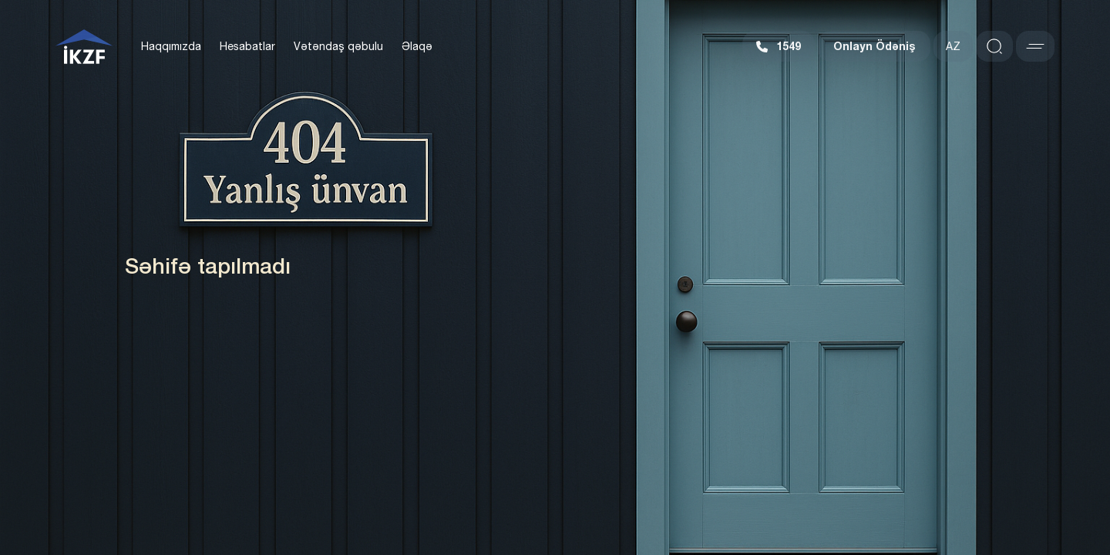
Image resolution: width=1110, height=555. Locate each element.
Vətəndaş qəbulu (338, 46)
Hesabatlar (247, 46)
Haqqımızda (171, 46)
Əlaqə (417, 46)
